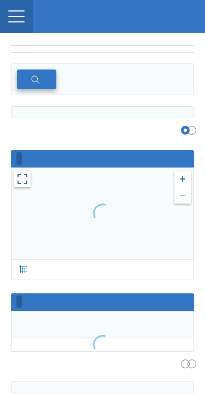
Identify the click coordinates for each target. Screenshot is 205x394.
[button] (16, 16)
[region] (102, 39)
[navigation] (102, 49)
